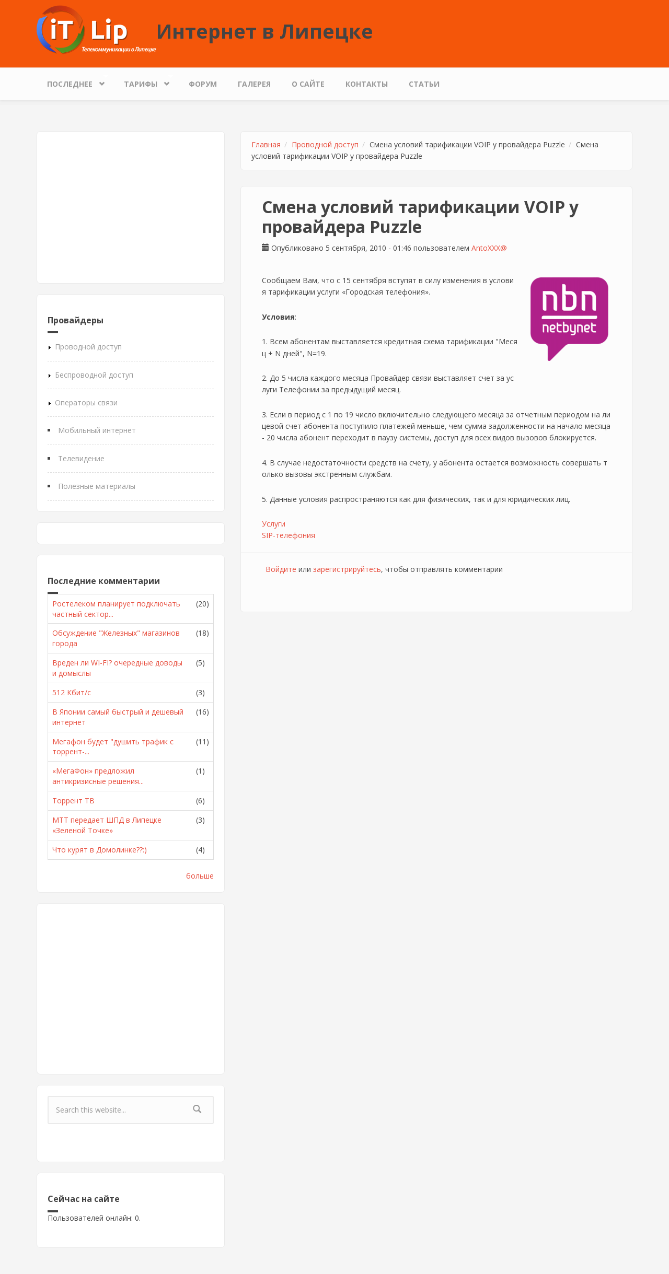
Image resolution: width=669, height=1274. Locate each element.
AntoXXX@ (489, 248)
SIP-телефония (288, 535)
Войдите (281, 569)
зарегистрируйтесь (347, 569)
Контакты (366, 84)
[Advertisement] (131, 207)
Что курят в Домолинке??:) (99, 850)
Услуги (273, 524)
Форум (203, 84)
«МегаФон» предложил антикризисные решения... (98, 776)
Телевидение (81, 458)
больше (200, 876)
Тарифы (143, 81)
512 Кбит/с (71, 692)
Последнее (72, 81)
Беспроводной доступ (94, 375)
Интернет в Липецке (264, 31)
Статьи (424, 84)
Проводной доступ (88, 347)
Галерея (254, 84)
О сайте (308, 84)
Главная (266, 144)
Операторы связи (86, 402)
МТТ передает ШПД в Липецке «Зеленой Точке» (107, 825)
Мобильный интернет (97, 430)
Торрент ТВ (73, 800)
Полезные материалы (96, 486)
